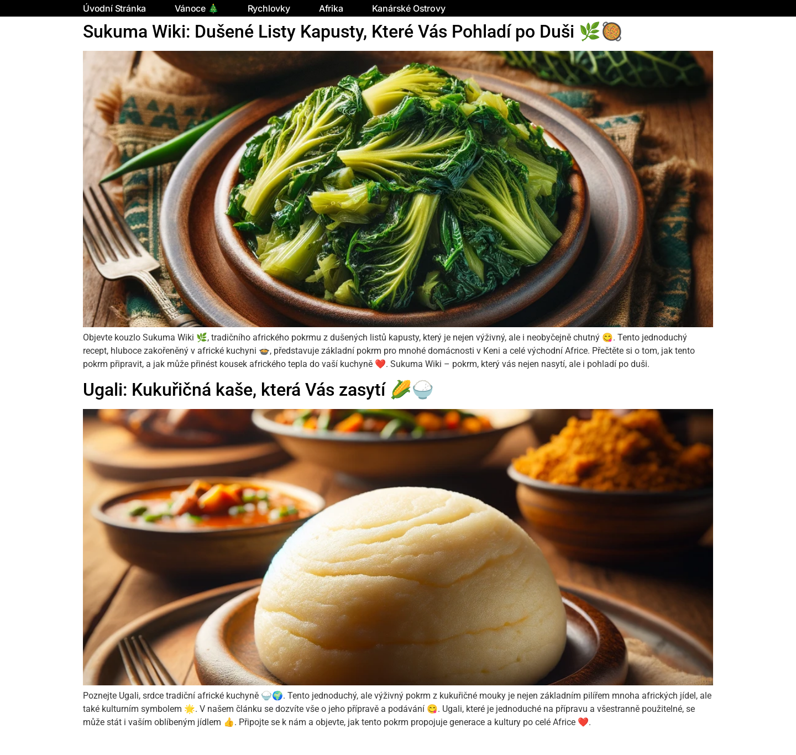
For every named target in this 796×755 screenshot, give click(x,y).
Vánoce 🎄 (196, 8)
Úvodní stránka (114, 8)
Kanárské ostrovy (409, 8)
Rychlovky (269, 8)
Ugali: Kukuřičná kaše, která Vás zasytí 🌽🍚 (258, 389)
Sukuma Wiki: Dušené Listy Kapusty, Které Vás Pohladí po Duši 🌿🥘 (353, 31)
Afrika (331, 8)
